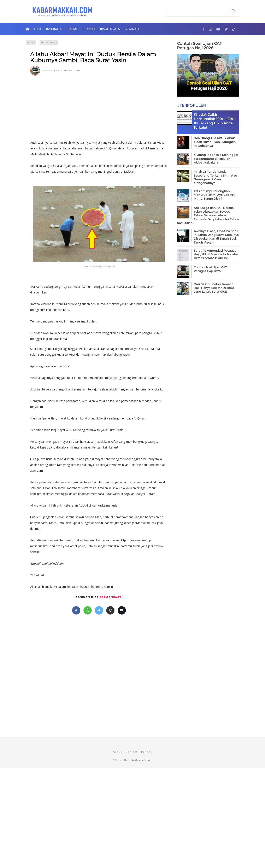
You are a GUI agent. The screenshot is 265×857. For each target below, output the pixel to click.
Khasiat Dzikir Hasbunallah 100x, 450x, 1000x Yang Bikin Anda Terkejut (214, 121)
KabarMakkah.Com (68, 70)
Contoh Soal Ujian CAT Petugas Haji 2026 (199, 45)
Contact (132, 751)
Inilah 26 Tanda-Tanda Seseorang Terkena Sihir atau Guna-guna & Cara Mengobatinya (215, 177)
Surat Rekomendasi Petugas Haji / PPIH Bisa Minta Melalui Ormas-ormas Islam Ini (216, 254)
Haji (37, 29)
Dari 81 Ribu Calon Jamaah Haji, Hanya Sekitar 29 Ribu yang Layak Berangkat (214, 287)
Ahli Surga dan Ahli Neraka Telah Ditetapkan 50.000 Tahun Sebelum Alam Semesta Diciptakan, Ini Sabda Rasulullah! (208, 215)
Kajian (72, 29)
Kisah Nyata (110, 29)
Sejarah (132, 29)
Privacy (146, 751)
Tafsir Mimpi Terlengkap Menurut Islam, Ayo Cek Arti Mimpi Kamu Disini (214, 194)
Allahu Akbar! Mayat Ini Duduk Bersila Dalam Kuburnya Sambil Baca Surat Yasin (93, 57)
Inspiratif (54, 29)
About (117, 751)
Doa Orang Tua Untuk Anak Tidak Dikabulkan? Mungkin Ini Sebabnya (215, 141)
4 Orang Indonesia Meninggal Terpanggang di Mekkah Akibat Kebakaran (216, 158)
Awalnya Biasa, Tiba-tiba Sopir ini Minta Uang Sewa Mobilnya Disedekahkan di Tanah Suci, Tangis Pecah (216, 236)
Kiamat (89, 29)
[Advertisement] (98, 107)
